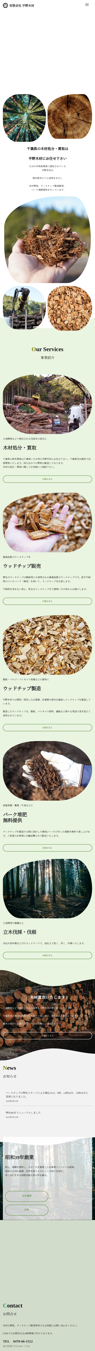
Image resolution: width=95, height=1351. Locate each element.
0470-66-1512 (23, 1341)
